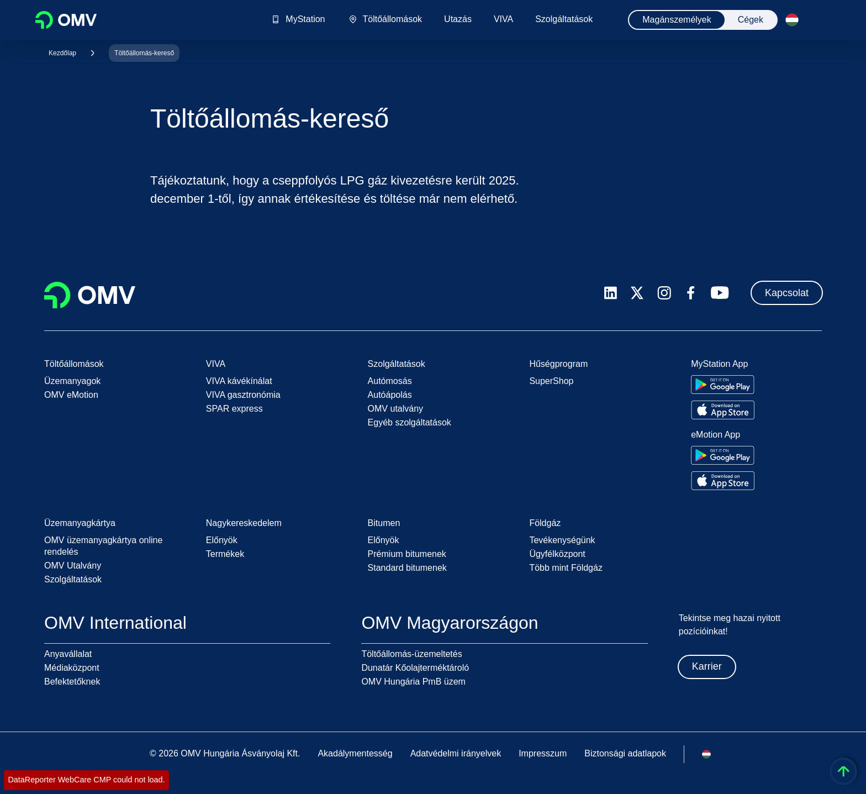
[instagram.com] (664, 293)
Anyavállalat (68, 654)
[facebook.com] (691, 292)
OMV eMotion (71, 394)
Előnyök (221, 540)
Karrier (707, 666)
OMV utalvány (395, 408)
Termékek (225, 554)
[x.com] (637, 292)
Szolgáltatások (564, 19)
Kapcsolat (787, 292)
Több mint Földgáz (566, 567)
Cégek (750, 19)
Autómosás (390, 381)
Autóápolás (390, 394)
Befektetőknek (72, 681)
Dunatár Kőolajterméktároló (415, 667)
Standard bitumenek (407, 567)
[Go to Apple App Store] (722, 410)
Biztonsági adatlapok (625, 753)
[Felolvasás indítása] (817, 20)
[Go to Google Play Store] (722, 384)
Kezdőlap (62, 53)
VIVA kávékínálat (239, 381)
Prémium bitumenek (407, 554)
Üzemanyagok (72, 381)
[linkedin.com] (610, 293)
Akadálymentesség (355, 753)
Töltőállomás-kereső (144, 53)
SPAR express (234, 408)
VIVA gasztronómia (243, 394)
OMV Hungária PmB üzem (413, 681)
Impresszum (543, 753)
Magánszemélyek (676, 19)
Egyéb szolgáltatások (409, 422)
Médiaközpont (71, 667)
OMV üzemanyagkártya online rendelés (103, 545)
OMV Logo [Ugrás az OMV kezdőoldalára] (66, 20)
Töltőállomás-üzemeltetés (411, 654)
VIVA (503, 19)
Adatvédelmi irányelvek (455, 753)
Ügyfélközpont (557, 554)
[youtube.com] (720, 292)
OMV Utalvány (72, 565)
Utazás (458, 19)
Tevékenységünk (562, 540)
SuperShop (551, 381)
